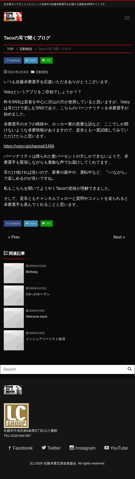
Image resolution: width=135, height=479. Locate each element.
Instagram (82, 448)
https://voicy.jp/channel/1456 (29, 146)
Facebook (13, 60)
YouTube (116, 448)
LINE (46, 60)
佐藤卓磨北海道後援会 (60, 463)
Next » (119, 237)
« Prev (14, 237)
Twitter (31, 60)
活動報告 (41, 72)
